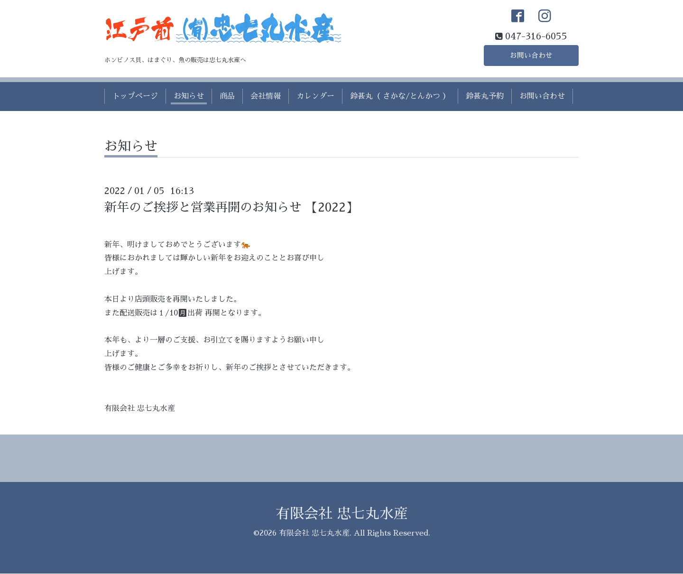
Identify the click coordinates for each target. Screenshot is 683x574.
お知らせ (189, 97)
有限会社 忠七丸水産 (342, 514)
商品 (227, 97)
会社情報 (265, 97)
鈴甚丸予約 (485, 97)
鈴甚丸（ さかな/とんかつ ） (400, 97)
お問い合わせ (531, 55)
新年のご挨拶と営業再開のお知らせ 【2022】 (231, 207)
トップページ (135, 97)
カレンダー (315, 97)
